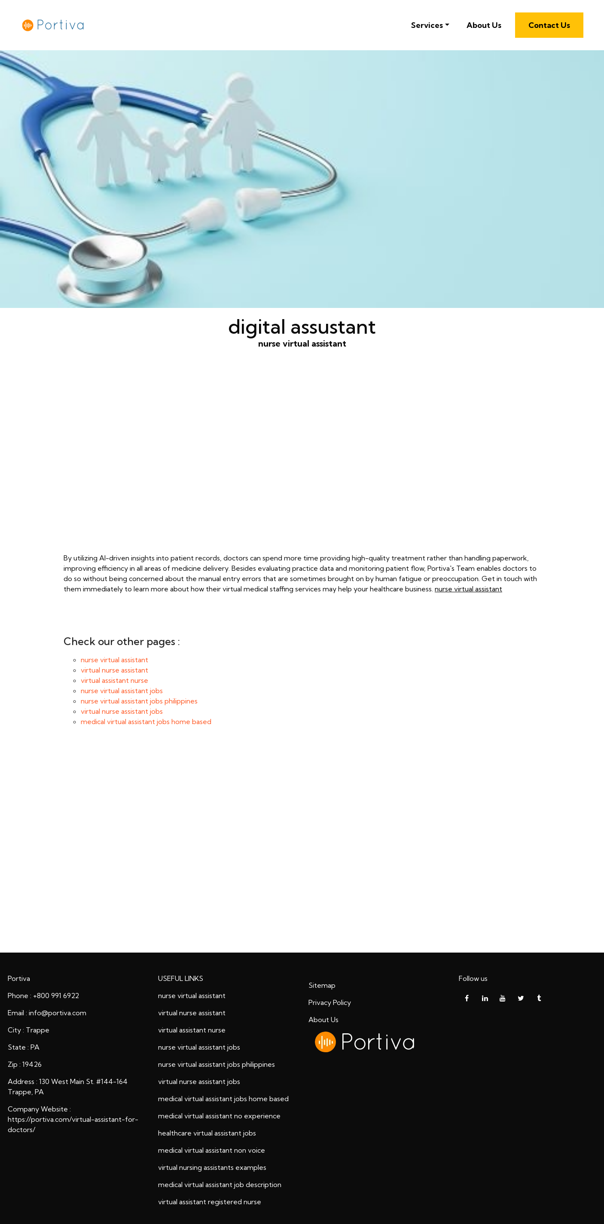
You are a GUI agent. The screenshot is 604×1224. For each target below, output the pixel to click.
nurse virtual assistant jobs (122, 690)
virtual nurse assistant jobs (122, 711)
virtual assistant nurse (114, 680)
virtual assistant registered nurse (209, 1201)
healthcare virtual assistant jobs (207, 1133)
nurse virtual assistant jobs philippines (139, 701)
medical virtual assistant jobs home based (146, 721)
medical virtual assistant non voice (211, 1150)
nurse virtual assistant (302, 464)
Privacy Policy (329, 1002)
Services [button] (427, 25)
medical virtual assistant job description (219, 1184)
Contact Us (549, 25)
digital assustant (302, 847)
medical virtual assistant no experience (219, 1115)
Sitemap (322, 985)
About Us (484, 25)
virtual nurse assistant (114, 670)
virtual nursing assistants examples (212, 1167)
